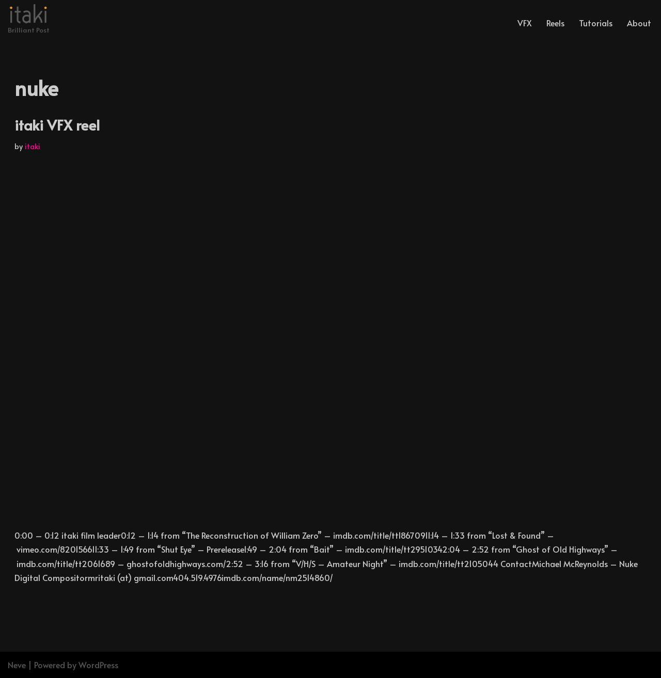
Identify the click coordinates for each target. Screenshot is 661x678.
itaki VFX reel (57, 125)
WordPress (98, 664)
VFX (524, 22)
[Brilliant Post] (29, 20)
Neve (17, 664)
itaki (32, 146)
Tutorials (595, 22)
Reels (555, 22)
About (639, 22)
